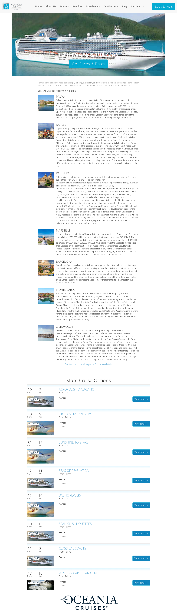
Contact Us (137, 6)
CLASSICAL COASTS (72, 548)
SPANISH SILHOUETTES (75, 524)
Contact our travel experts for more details (89, 364)
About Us (51, 6)
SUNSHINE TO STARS (73, 442)
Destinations (111, 6)
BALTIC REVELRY (70, 495)
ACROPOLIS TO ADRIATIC (76, 389)
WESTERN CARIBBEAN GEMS (78, 573)
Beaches (77, 6)
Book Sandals (164, 6)
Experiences (93, 6)
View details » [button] (141, 399)
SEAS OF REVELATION (74, 470)
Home (38, 6)
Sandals (64, 6)
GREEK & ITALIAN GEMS (75, 414)
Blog (124, 6)
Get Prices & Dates (88, 63)
